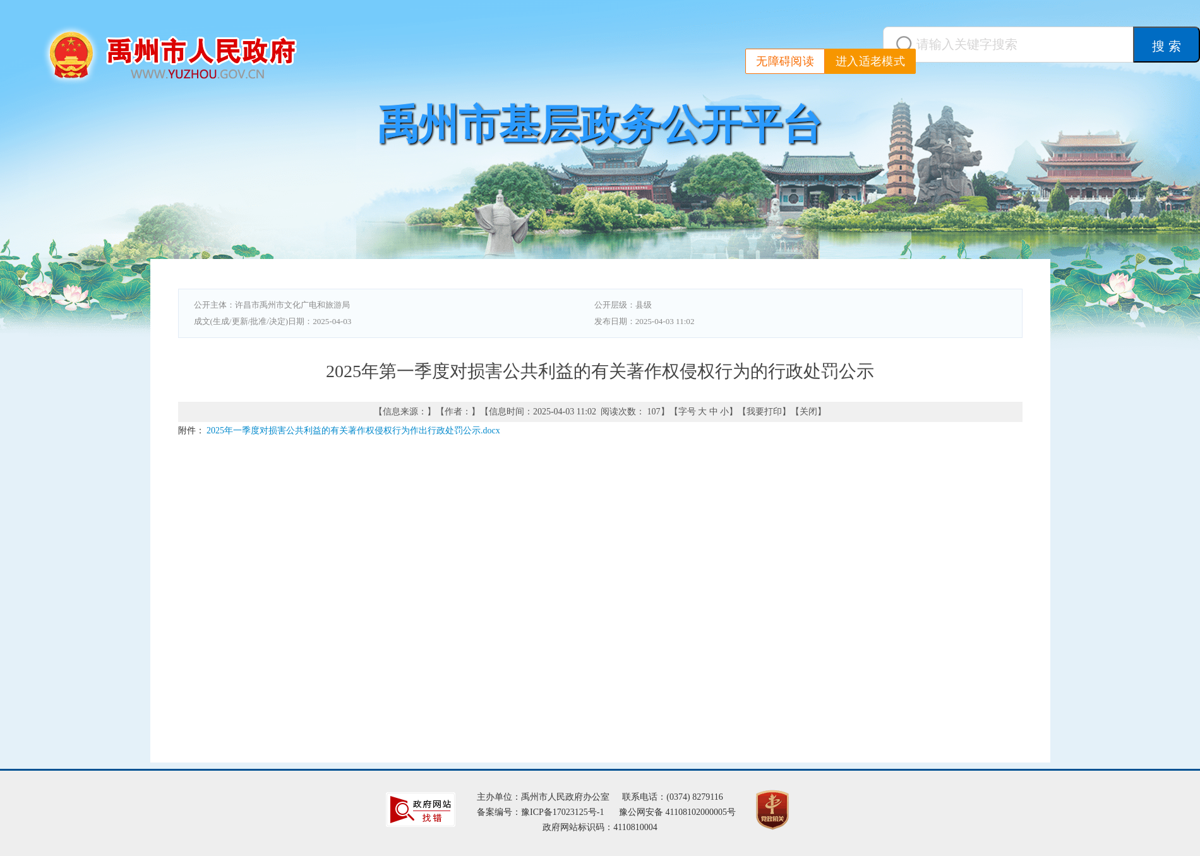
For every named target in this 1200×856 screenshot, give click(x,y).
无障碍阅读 (785, 61)
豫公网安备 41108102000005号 (677, 812)
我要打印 (764, 411)
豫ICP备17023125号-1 (562, 812)
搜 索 (1166, 46)
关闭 (808, 411)
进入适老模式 (870, 61)
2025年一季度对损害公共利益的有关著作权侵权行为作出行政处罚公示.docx (353, 430)
